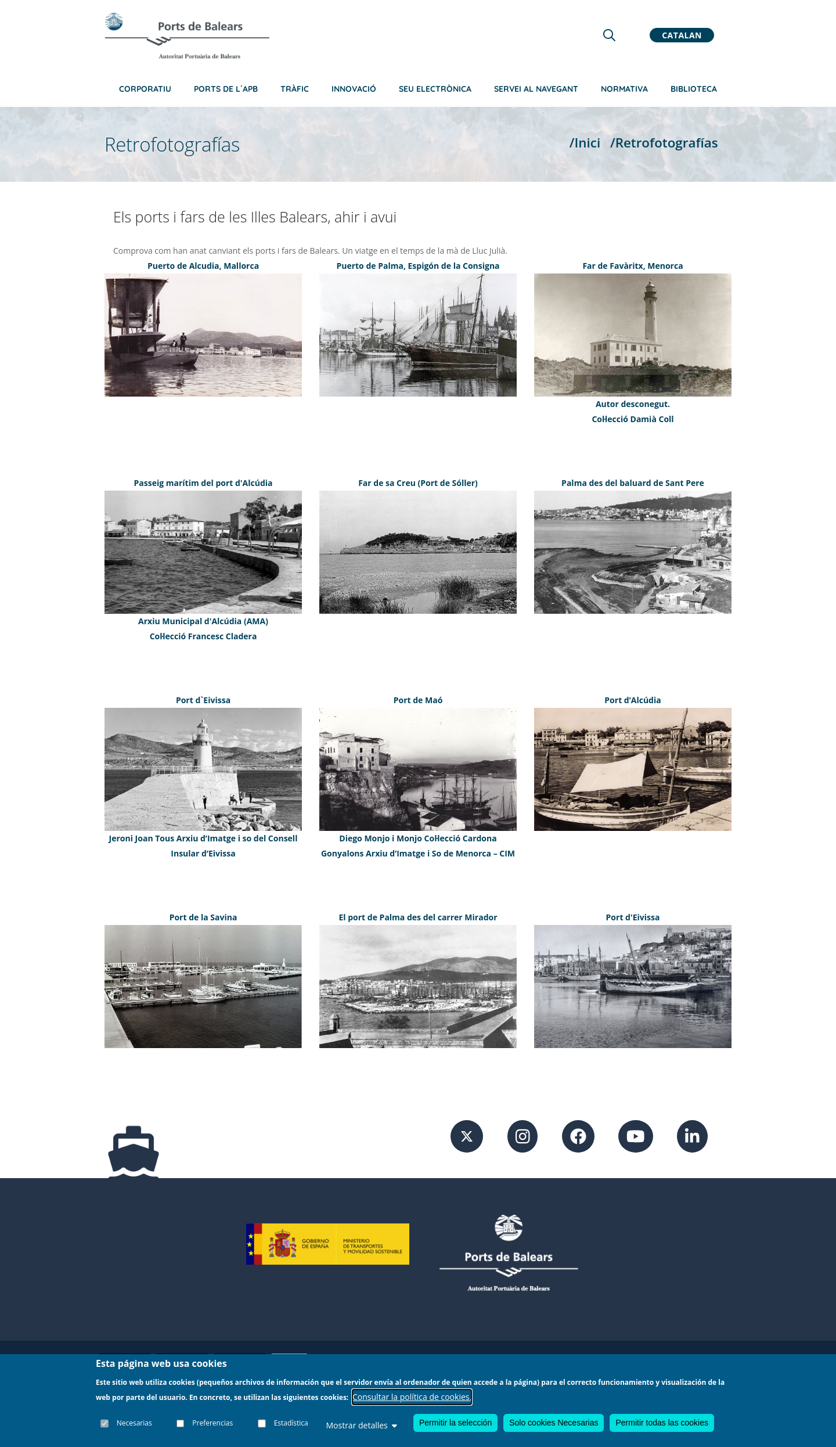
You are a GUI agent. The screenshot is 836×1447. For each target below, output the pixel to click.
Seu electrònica (435, 89)
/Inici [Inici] (585, 143)
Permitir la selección (455, 1422)
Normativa (624, 89)
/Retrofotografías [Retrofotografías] (664, 143)
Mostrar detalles (361, 1425)
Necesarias (134, 1423)
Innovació (353, 89)
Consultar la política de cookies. (411, 1396)
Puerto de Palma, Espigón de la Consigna (417, 265)
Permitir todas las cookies (661, 1422)
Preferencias (213, 1423)
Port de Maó (418, 699)
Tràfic (294, 89)
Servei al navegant (536, 89)
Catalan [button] (682, 35)
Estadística (291, 1423)
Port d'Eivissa (633, 917)
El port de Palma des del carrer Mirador (417, 917)
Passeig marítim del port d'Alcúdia (203, 482)
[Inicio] (187, 35)
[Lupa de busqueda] (609, 35)
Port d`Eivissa (203, 699)
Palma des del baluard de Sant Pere (632, 482)
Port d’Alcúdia (632, 699)
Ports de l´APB (226, 89)
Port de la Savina (203, 917)
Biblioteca (694, 89)
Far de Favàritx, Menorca (632, 265)
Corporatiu (145, 89)
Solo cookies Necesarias (553, 1422)
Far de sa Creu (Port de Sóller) (418, 482)
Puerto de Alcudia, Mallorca (203, 265)
